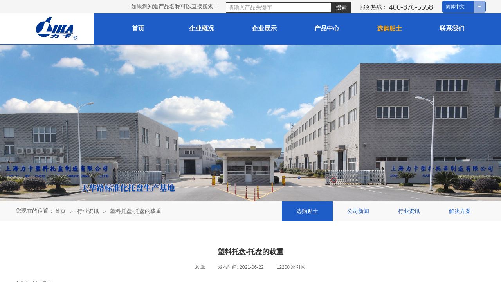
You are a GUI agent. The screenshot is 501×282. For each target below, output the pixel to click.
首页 (60, 211)
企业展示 (264, 28)
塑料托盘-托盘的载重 (135, 211)
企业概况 (201, 28)
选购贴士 (389, 28)
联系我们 (452, 28)
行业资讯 (88, 211)
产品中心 (326, 28)
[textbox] (279, 7)
